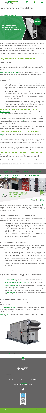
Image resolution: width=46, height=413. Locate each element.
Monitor (40, 411)
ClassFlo (41, 79)
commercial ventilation (5, 173)
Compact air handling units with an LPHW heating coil (18, 289)
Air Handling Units (8, 171)
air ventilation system (24, 171)
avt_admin (13, 15)
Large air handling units (10, 292)
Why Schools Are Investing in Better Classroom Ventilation (15, 13)
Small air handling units (10, 279)
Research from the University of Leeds (9, 72)
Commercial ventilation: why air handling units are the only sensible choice (19, 175)
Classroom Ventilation (35, 171)
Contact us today (4, 314)
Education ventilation (5, 111)
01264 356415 (24, 382)
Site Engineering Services (25, 120)
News (14, 171)
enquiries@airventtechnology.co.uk (24, 384)
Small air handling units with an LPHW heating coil (17, 282)
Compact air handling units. (11, 285)
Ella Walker (14, 177)
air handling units (41, 204)
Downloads (34, 2)
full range (7, 247)
